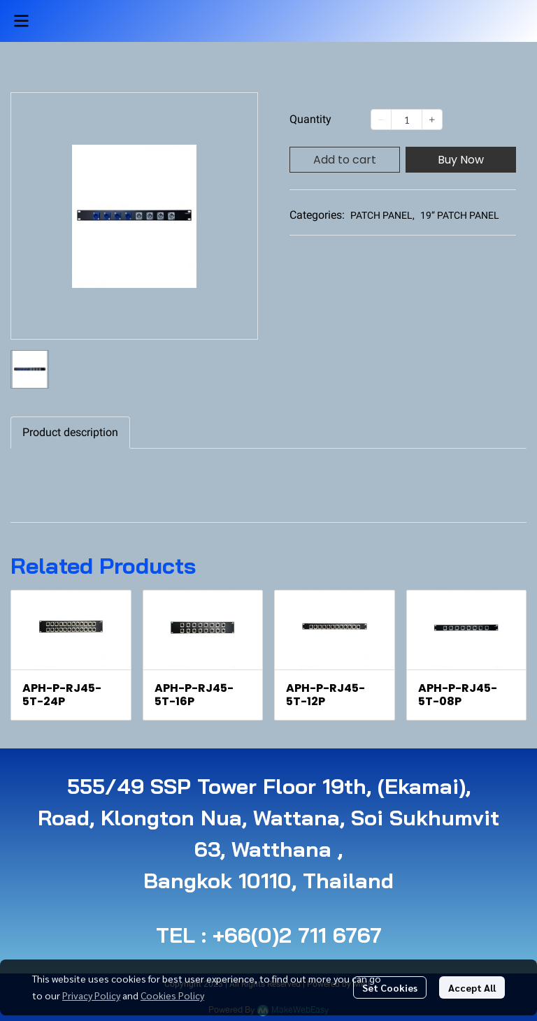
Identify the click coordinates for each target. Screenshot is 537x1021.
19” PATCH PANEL (459, 215)
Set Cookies (389, 987)
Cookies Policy (172, 995)
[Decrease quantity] (381, 119)
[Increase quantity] (432, 119)
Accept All (472, 987)
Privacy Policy (91, 995)
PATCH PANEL (382, 215)
